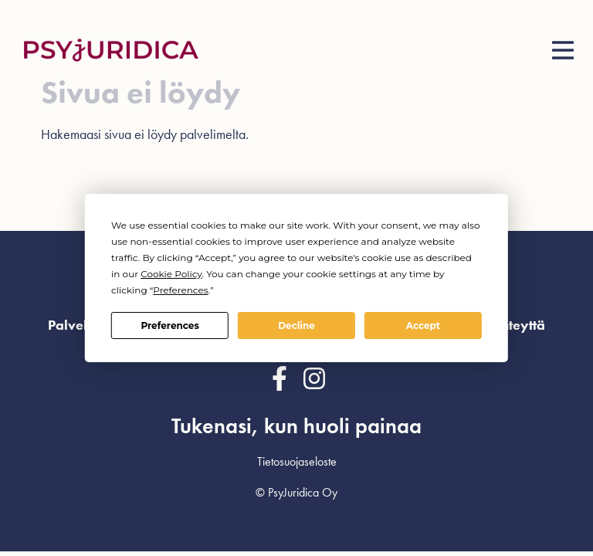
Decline (296, 325)
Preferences (169, 325)
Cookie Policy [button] (171, 274)
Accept (423, 325)
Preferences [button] (180, 290)
